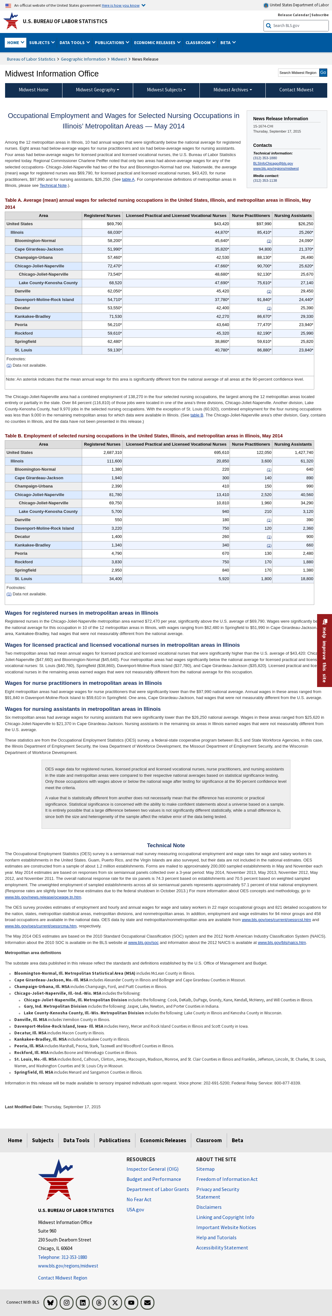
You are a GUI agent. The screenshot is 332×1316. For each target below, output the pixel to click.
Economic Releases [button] (155, 42)
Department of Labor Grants (158, 1189)
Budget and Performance (154, 1179)
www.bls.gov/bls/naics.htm (282, 942)
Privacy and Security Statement (217, 1193)
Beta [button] (225, 42)
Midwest (119, 59)
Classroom (209, 1140)
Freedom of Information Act (227, 1179)
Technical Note (53, 185)
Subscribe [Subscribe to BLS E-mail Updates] (320, 14)
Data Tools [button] (73, 42)
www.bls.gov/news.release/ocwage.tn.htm (43, 897)
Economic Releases (163, 1140)
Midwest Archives (230, 90)
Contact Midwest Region (62, 1278)
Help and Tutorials (216, 1237)
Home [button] (13, 42)
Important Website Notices (226, 1227)
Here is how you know (121, 5)
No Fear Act (139, 1199)
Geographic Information (83, 59)
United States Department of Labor (296, 5)
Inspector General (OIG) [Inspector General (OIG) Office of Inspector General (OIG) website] (153, 1169)
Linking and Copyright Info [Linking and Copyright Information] (225, 1217)
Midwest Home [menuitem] (34, 90)
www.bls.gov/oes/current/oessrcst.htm (276, 919)
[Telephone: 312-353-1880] (77, 1257)
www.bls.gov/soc (143, 942)
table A (128, 179)
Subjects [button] (40, 42)
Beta (237, 1140)
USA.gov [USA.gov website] (135, 1209)
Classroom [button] (199, 42)
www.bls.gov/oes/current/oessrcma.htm (40, 926)
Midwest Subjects (164, 90)
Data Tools (76, 1140)
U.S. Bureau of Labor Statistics (65, 21)
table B (197, 415)
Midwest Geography (95, 90)
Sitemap (205, 1169)
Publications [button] (110, 42)
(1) (8, 365)
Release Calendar (293, 14)
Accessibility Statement (222, 1247)
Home (15, 1140)
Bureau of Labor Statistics (31, 59)
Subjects (43, 1140)
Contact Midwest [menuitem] (296, 90)
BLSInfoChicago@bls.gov (273, 163)
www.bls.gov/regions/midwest (276, 168)
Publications (114, 1140)
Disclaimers (209, 1207)
